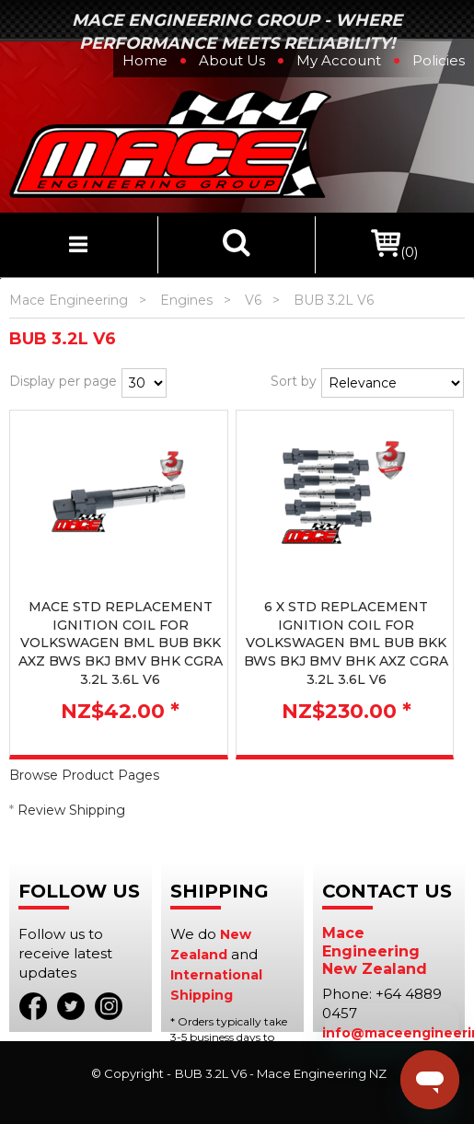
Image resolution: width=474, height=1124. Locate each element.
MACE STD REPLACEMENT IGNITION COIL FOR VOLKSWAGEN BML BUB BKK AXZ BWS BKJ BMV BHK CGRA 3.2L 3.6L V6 (120, 642)
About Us (232, 60)
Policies (438, 60)
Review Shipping (71, 810)
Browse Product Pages (84, 775)
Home (145, 60)
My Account (338, 60)
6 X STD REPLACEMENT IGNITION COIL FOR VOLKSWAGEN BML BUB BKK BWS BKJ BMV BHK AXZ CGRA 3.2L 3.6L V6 (346, 642)
